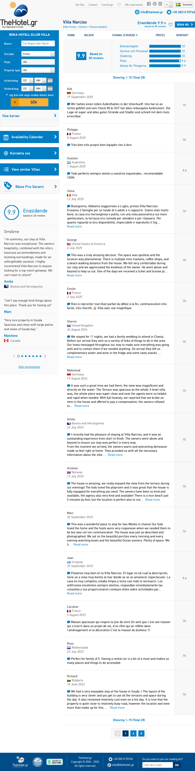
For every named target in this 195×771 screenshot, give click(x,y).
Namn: (8, 43)
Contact (93, 4)
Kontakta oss (30, 153)
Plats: (7, 62)
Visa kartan (29, 116)
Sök (33, 102)
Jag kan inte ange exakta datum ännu (31, 95)
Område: (9, 54)
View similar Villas (30, 169)
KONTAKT (182, 35)
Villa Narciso (75, 22)
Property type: (12, 70)
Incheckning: (11, 80)
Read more (74, 226)
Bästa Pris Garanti (30, 187)
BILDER (89, 35)
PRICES (160, 35)
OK (177, 765)
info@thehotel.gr (151, 12)
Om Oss (80, 4)
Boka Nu (185, 24)
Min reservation (134, 4)
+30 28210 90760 (183, 12)
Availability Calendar (30, 137)
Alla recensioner (29, 367)
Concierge (107, 4)
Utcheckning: (11, 89)
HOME (71, 35)
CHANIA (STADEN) (125, 35)
